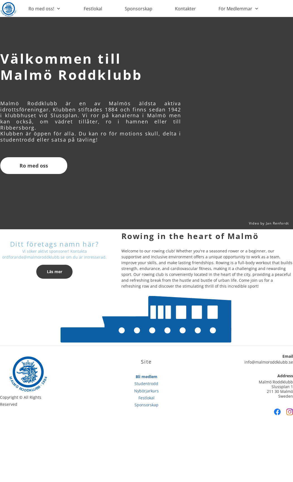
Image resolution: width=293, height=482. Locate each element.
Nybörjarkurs (146, 390)
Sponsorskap (146, 404)
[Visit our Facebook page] (277, 412)
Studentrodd (146, 383)
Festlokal (146, 397)
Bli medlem (146, 376)
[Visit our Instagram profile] (289, 412)
